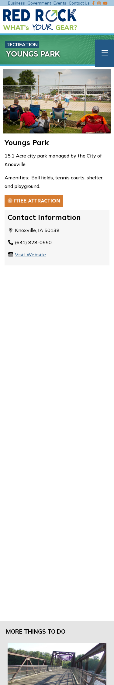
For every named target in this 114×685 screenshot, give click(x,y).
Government (39, 3)
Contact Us (79, 3)
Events (60, 3)
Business (16, 3)
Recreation (22, 44)
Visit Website (30, 254)
